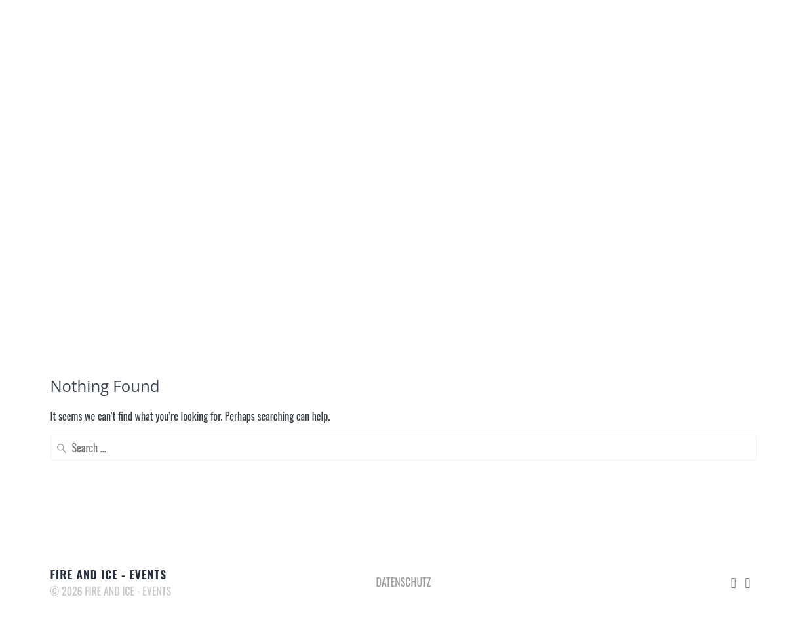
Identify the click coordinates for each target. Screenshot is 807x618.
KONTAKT (667, 26)
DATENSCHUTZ (403, 582)
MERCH (607, 26)
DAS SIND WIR (297, 26)
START (229, 26)
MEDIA (556, 26)
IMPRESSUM (738, 26)
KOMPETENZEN (485, 26)
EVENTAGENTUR (390, 26)
